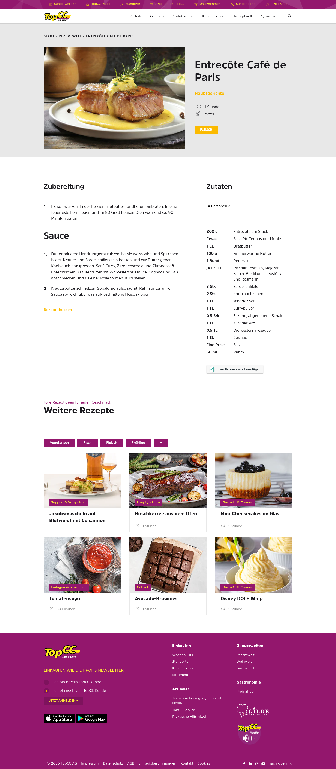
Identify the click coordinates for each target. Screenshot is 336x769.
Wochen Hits (182, 655)
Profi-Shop (245, 691)
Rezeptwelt (243, 16)
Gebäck (143, 587)
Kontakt (187, 763)
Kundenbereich (214, 16)
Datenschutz (113, 763)
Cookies (204, 763)
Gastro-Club (272, 16)
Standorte (180, 662)
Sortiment (180, 675)
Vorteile (135, 16)
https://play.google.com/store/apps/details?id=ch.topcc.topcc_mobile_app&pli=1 (91, 718)
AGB (130, 763)
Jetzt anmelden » (63, 700)
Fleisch (111, 443)
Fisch (88, 443)
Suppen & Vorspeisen (68, 502)
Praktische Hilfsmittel (189, 717)
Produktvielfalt (183, 16)
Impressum (90, 763)
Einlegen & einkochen (69, 587)
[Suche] (289, 16)
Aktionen (156, 16)
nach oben (280, 763)
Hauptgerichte (209, 94)
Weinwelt (244, 662)
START (49, 36)
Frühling (138, 443)
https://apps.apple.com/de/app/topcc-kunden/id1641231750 (59, 718)
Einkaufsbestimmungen (157, 763)
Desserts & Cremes (238, 502)
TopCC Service (183, 710)
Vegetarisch (59, 443)
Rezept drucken (58, 310)
